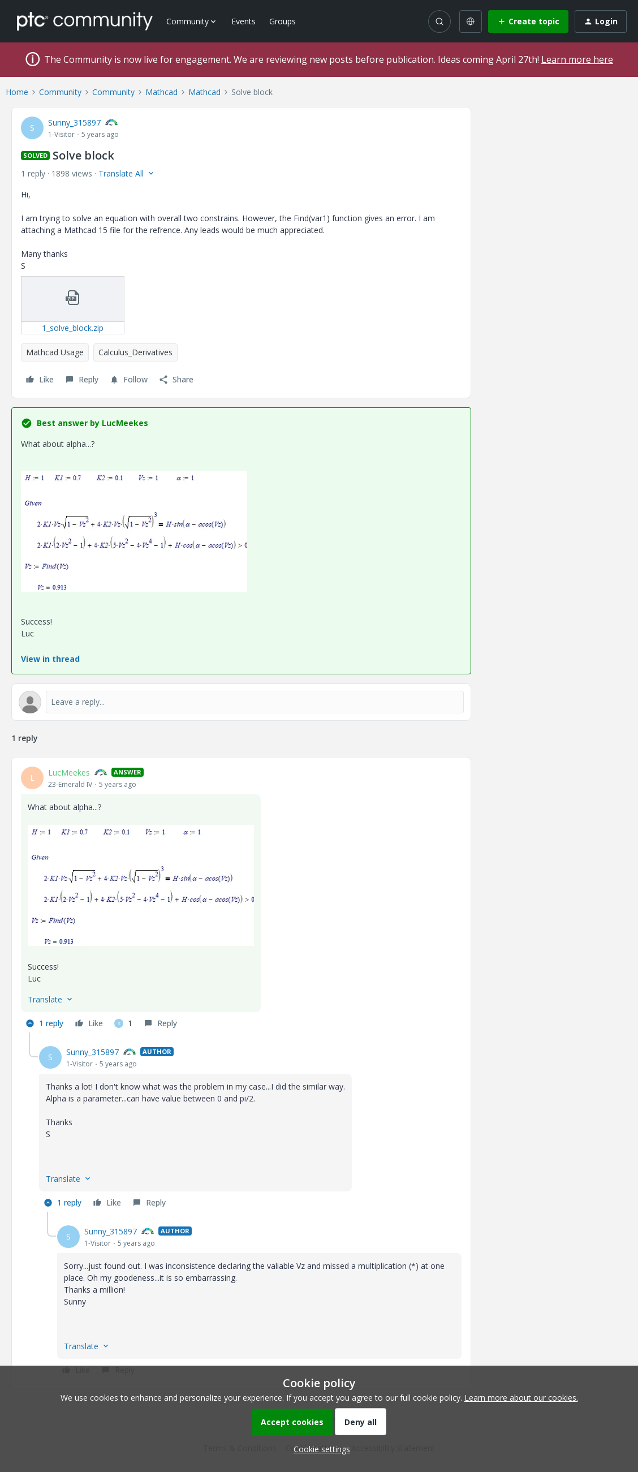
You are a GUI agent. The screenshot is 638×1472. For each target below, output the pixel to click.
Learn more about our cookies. (521, 1397)
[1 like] (123, 1023)
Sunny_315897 (74, 122)
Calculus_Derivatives (135, 352)
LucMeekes (69, 772)
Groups (282, 21)
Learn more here (577, 59)
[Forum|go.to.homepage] (85, 21)
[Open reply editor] (241, 702)
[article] (241, 899)
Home (17, 92)
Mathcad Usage (55, 352)
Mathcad (161, 92)
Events (243, 21)
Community (60, 92)
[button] (528, 21)
